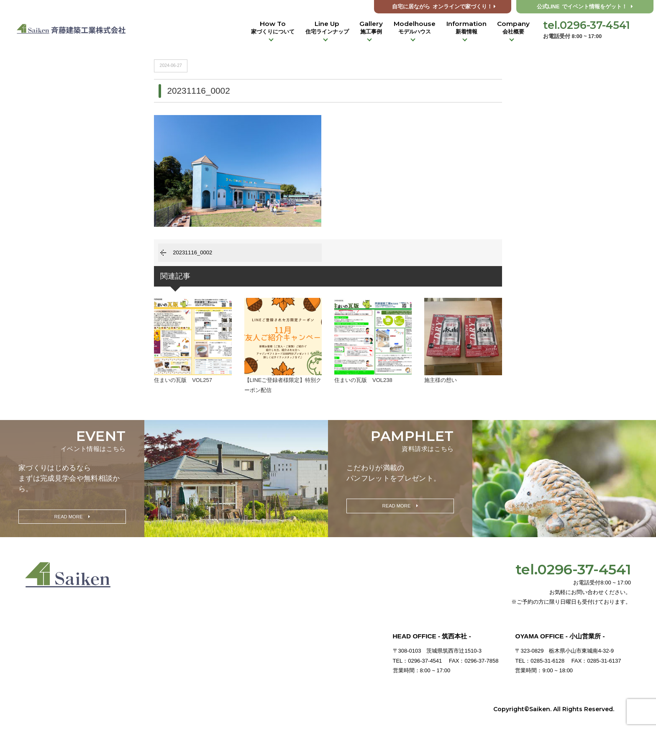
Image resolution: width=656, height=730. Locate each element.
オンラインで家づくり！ (444, 7)
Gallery (371, 28)
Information (466, 28)
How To (273, 28)
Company (513, 28)
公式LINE (585, 7)
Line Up (327, 28)
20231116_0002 (192, 252)
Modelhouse (415, 28)
